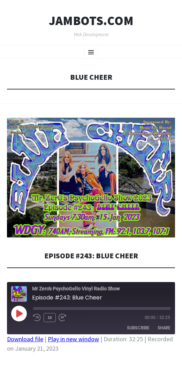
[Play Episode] (18, 313)
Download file (25, 339)
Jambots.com (91, 21)
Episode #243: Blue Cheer (91, 255)
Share (164, 328)
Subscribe (138, 328)
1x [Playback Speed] (49, 317)
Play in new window (73, 339)
